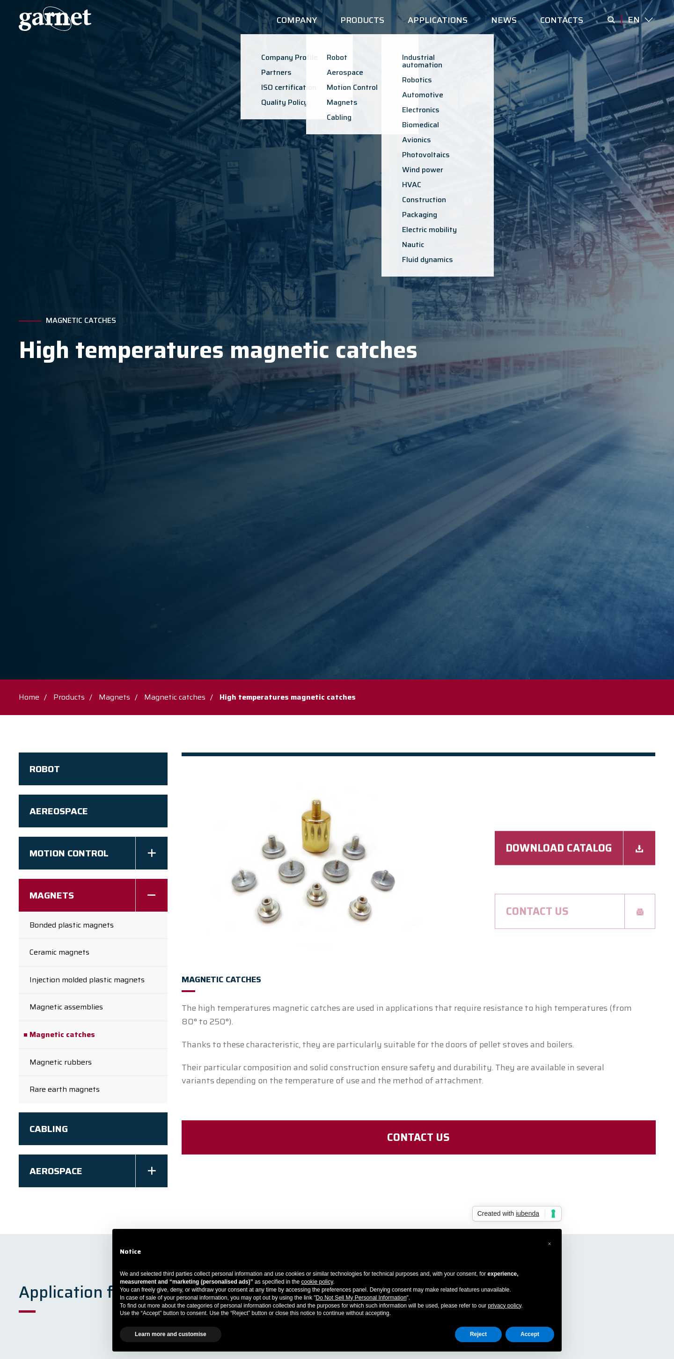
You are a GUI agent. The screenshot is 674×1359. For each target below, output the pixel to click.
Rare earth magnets (64, 1089)
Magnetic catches (81, 320)
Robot (44, 768)
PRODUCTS (362, 20)
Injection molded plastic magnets (87, 980)
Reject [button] (478, 1334)
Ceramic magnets (59, 952)
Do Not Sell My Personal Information (361, 1297)
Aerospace (55, 1170)
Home (29, 697)
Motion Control (69, 853)
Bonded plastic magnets (71, 925)
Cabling (48, 1128)
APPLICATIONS (438, 20)
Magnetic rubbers (60, 1062)
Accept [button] (529, 1334)
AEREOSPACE (58, 811)
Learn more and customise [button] (170, 1334)
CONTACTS (561, 20)
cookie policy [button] (317, 1282)
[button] (549, 1243)
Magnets (114, 697)
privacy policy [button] (504, 1305)
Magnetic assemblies (66, 1007)
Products (69, 697)
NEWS (504, 20)
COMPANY (297, 20)
